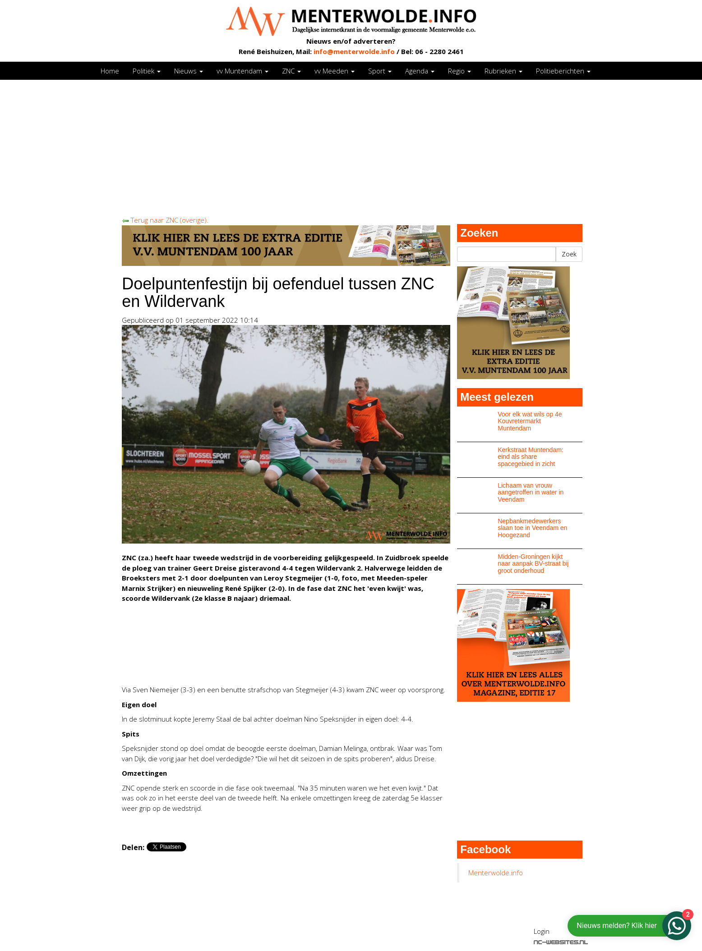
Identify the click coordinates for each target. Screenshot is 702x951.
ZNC (291, 70)
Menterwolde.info (495, 872)
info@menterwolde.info (354, 51)
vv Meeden (334, 70)
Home (110, 70)
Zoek (569, 254)
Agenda (419, 70)
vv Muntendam (242, 70)
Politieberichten (563, 70)
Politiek (147, 70)
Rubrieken (503, 70)
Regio (459, 70)
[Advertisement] (351, 147)
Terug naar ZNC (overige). (165, 219)
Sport (380, 70)
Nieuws (188, 70)
